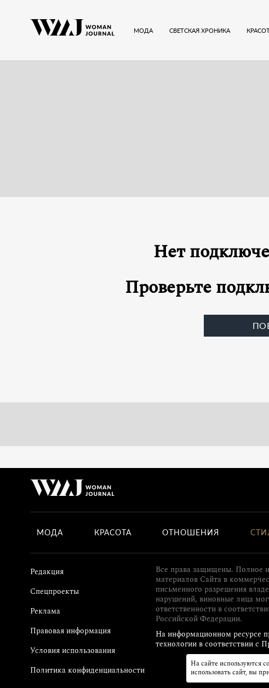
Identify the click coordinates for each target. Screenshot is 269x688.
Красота (112, 532)
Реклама (45, 611)
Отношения (190, 532)
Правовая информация (70, 631)
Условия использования (72, 650)
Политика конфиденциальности (87, 670)
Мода (50, 532)
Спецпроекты (54, 591)
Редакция (47, 571)
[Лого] (72, 30)
